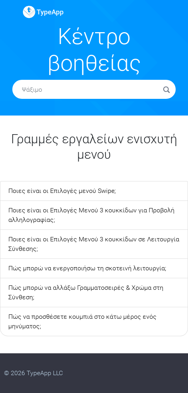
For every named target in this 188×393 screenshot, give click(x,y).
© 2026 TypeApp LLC (33, 373)
